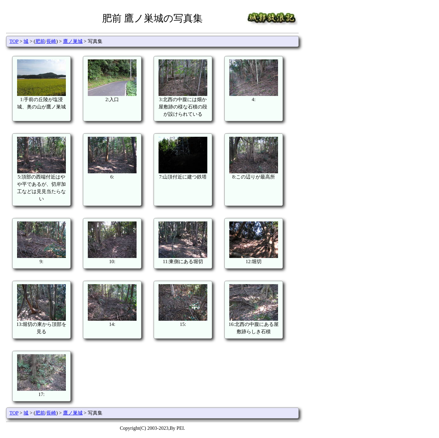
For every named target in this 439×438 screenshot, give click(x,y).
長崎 (51, 41)
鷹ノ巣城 (73, 41)
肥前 (40, 41)
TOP (13, 41)
